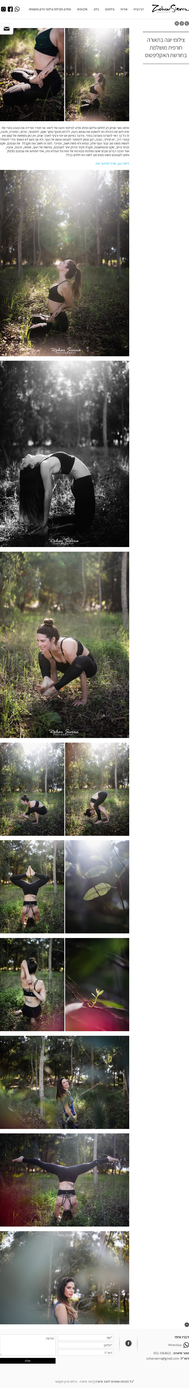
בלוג (96, 9)
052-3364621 (162, 1353)
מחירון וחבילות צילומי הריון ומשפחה (50, 9)
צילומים (109, 9)
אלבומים (82, 9)
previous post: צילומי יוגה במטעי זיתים (187, 23)
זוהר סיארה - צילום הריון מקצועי (74, 1381)
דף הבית (139, 9)
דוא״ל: (184, 1358)
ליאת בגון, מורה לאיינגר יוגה (112, 163)
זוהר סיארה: (181, 1353)
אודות (124, 9)
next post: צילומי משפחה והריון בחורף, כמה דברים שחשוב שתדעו (182, 23)
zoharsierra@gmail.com (162, 1358)
